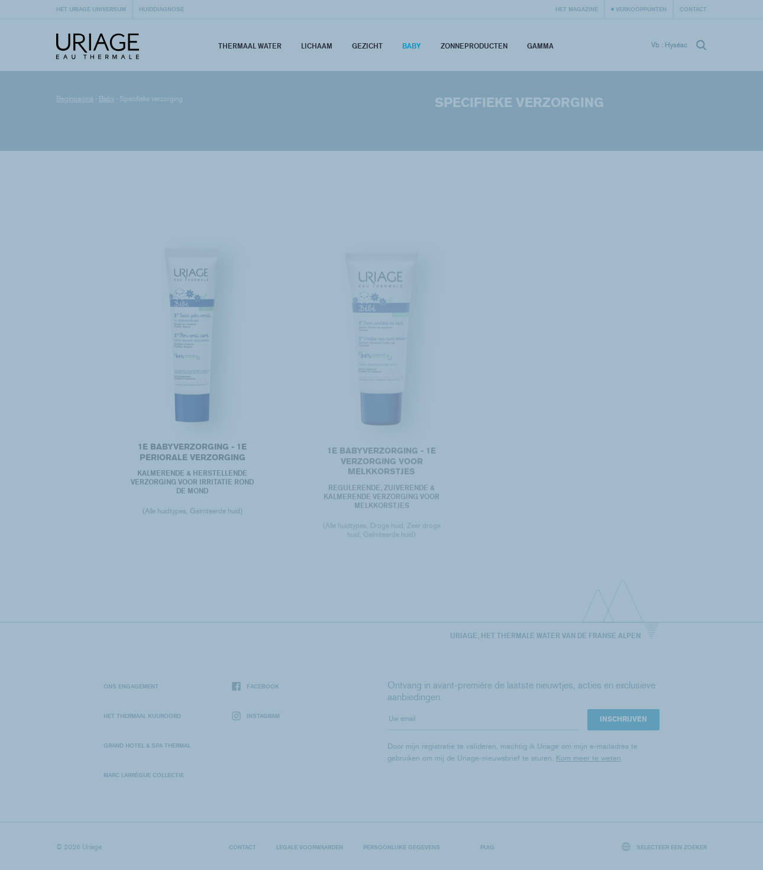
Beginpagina (74, 99)
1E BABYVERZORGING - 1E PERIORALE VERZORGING (192, 453)
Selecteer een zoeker (664, 846)
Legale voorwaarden (309, 846)
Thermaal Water (250, 45)
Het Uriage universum (91, 8)
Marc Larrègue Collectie (144, 774)
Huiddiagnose (161, 8)
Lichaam (316, 45)
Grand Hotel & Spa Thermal (147, 745)
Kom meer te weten (588, 757)
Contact (693, 8)
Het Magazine (576, 8)
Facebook (255, 686)
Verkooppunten (641, 8)
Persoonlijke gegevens (401, 846)
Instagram (256, 716)
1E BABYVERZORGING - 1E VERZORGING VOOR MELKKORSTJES (381, 463)
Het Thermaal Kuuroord (142, 715)
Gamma (540, 45)
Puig (487, 846)
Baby (411, 45)
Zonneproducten (474, 45)
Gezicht (367, 45)
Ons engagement (131, 686)
